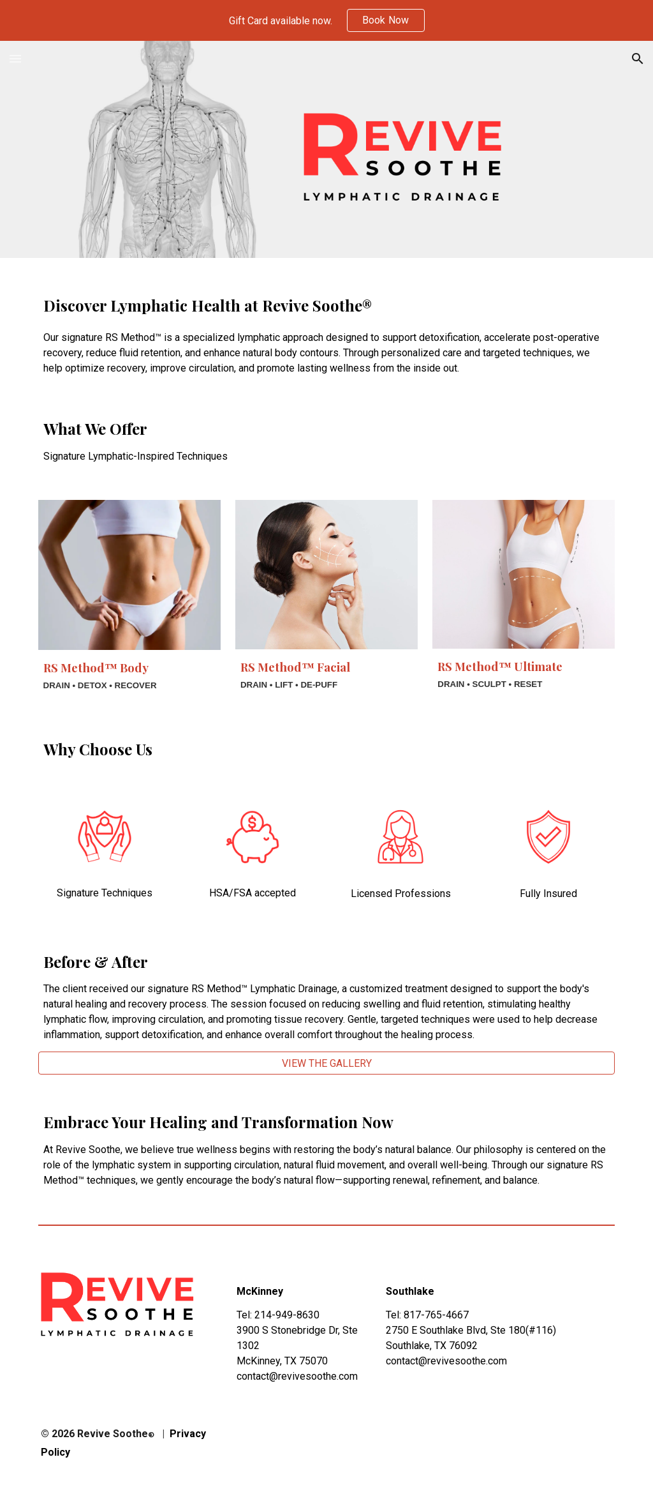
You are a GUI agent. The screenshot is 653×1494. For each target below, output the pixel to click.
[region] (326, 20)
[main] (326, 327)
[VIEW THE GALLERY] (327, 1063)
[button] (15, 58)
